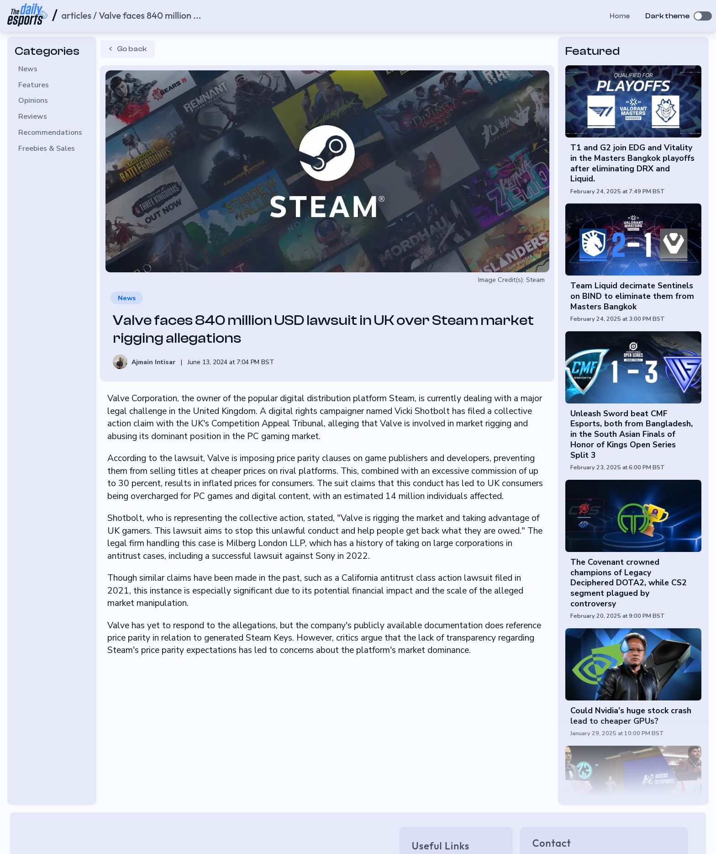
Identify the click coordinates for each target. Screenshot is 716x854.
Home (615, 16)
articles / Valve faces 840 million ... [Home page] (131, 15)
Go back (126, 48)
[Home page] (27, 16)
